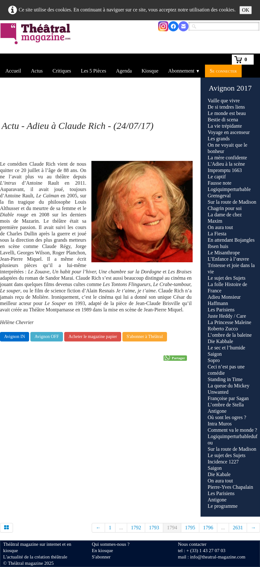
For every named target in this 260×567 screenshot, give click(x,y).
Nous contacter (192, 544)
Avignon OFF (46, 336)
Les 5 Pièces (93, 70)
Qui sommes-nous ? (110, 544)
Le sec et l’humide (226, 347)
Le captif (217, 176)
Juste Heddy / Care (227, 316)
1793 (154, 527)
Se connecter (223, 70)
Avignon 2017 (230, 88)
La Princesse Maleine (229, 322)
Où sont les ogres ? (227, 417)
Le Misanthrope (224, 252)
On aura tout (220, 227)
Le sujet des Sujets (227, 278)
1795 (190, 527)
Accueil (13, 70)
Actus (37, 70)
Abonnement (184, 70)
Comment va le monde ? (232, 430)
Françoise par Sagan (228, 398)
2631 (238, 527)
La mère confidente (227, 157)
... (121, 527)
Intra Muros (220, 423)
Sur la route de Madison (232, 202)
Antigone (217, 411)
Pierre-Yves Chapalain (230, 487)
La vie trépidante (225, 126)
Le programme (223, 506)
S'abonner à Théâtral (145, 336)
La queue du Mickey (229, 385)
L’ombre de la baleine (230, 335)
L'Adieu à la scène (226, 164)
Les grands (219, 138)
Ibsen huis (218, 246)
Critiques (62, 70)
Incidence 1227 (223, 461)
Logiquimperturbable (229, 189)
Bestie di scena (223, 119)
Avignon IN (14, 336)
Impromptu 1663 (225, 170)
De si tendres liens (226, 107)
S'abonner (101, 556)
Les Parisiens (221, 309)
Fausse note (220, 183)
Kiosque (150, 70)
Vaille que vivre (224, 100)
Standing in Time (225, 379)
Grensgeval (219, 195)
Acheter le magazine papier (92, 336)
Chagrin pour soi (225, 208)
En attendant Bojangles (231, 240)
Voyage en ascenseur (229, 132)
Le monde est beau (227, 113)
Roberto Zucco (223, 328)
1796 (208, 527)
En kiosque (102, 550)
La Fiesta (217, 233)
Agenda (124, 70)
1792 (136, 527)
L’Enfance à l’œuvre (228, 259)
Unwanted (218, 392)
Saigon (215, 354)
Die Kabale (219, 474)
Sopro (214, 360)
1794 (172, 527)
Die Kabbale (220, 341)
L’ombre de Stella (226, 404)
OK (245, 10)
